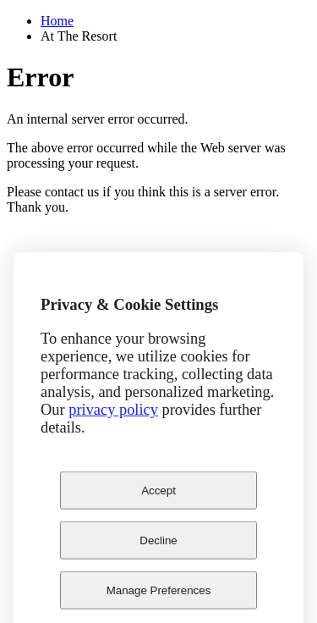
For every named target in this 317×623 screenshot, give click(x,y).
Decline (158, 549)
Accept (158, 499)
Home (57, 21)
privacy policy (113, 419)
